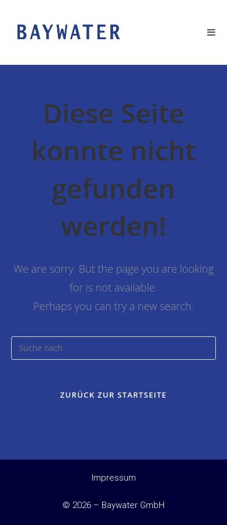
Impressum (114, 477)
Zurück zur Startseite (113, 395)
